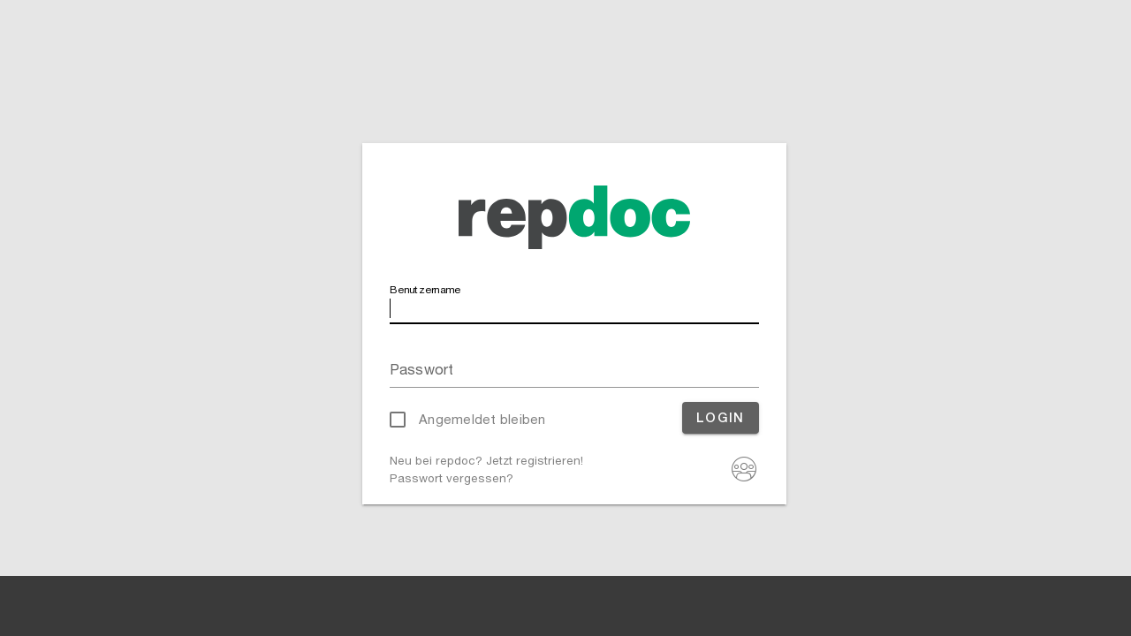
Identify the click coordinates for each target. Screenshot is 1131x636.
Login (720, 417)
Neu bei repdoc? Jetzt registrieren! (486, 460)
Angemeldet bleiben (482, 419)
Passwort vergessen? (451, 478)
